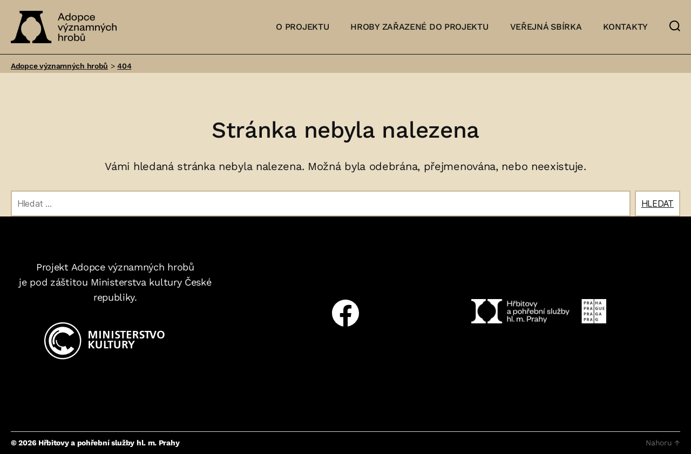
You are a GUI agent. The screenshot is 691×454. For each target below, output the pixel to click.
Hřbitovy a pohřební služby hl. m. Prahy (108, 442)
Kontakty (625, 27)
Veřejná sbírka (546, 27)
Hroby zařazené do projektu (419, 27)
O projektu (302, 27)
